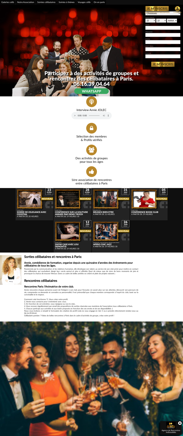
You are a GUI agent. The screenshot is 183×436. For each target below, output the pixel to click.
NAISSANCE (127, 20)
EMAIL (125, 42)
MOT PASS (127, 49)
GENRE (125, 13)
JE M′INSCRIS (157, 8)
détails (145, 419)
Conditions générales (132, 434)
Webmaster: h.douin (101, 434)
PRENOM (126, 34)
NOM (125, 27)
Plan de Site (117, 434)
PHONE (125, 56)
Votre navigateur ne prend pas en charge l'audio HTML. (43, 123)
